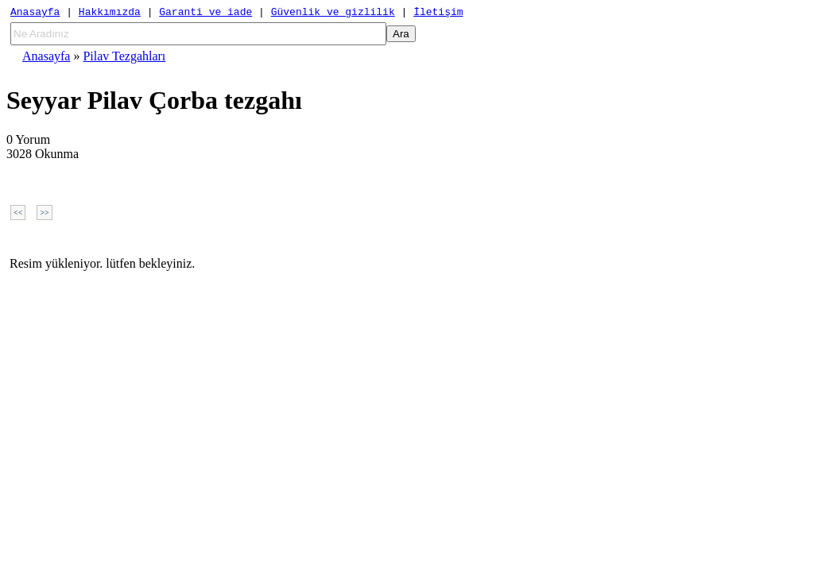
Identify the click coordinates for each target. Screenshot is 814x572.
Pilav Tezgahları (124, 58)
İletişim (438, 13)
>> (44, 215)
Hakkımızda (110, 13)
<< (18, 215)
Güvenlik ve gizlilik (333, 13)
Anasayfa (35, 13)
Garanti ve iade (205, 13)
